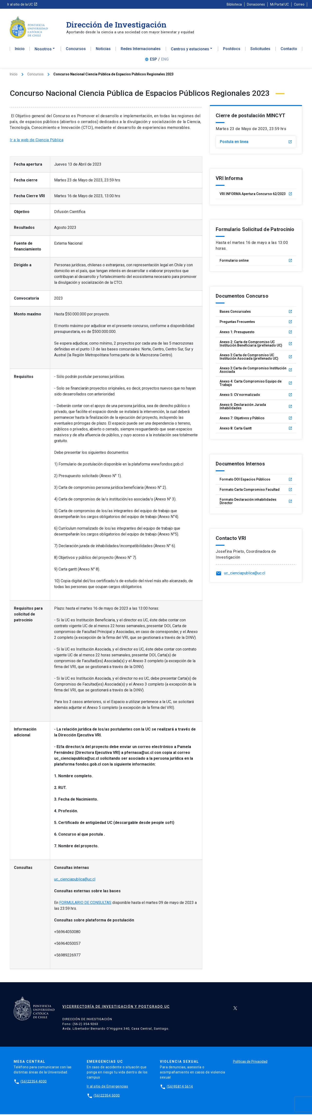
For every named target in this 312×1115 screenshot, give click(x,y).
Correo (299, 4)
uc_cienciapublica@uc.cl (74, 880)
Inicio (20, 50)
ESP (153, 60)
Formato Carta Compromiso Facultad (256, 491)
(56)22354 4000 (33, 1082)
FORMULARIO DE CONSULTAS (85, 903)
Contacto (289, 50)
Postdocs (231, 50)
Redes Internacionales (141, 50)
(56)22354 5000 (107, 1096)
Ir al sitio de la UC (22, 4)
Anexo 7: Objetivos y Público (256, 419)
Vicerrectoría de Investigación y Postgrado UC (116, 1007)
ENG (165, 60)
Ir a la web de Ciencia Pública (36, 141)
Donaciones (256, 4)
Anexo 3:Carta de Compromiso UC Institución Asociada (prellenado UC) (256, 358)
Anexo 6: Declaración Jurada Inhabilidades (256, 407)
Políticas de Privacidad (250, 1062)
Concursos (76, 50)
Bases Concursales (256, 313)
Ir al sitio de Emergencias (107, 1087)
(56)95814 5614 (180, 1087)
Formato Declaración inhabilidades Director (256, 502)
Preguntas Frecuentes (256, 323)
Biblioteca (234, 4)
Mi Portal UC (279, 4)
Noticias (103, 50)
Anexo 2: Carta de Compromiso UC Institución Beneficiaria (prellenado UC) (256, 344)
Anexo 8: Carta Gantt (256, 429)
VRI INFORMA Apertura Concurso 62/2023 (256, 195)
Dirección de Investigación (116, 24)
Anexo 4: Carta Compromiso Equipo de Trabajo (256, 384)
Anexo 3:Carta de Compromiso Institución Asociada (256, 371)
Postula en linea (256, 143)
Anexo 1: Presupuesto (256, 333)
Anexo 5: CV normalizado (256, 396)
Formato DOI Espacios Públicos (256, 480)
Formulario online (256, 262)
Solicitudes (260, 50)
